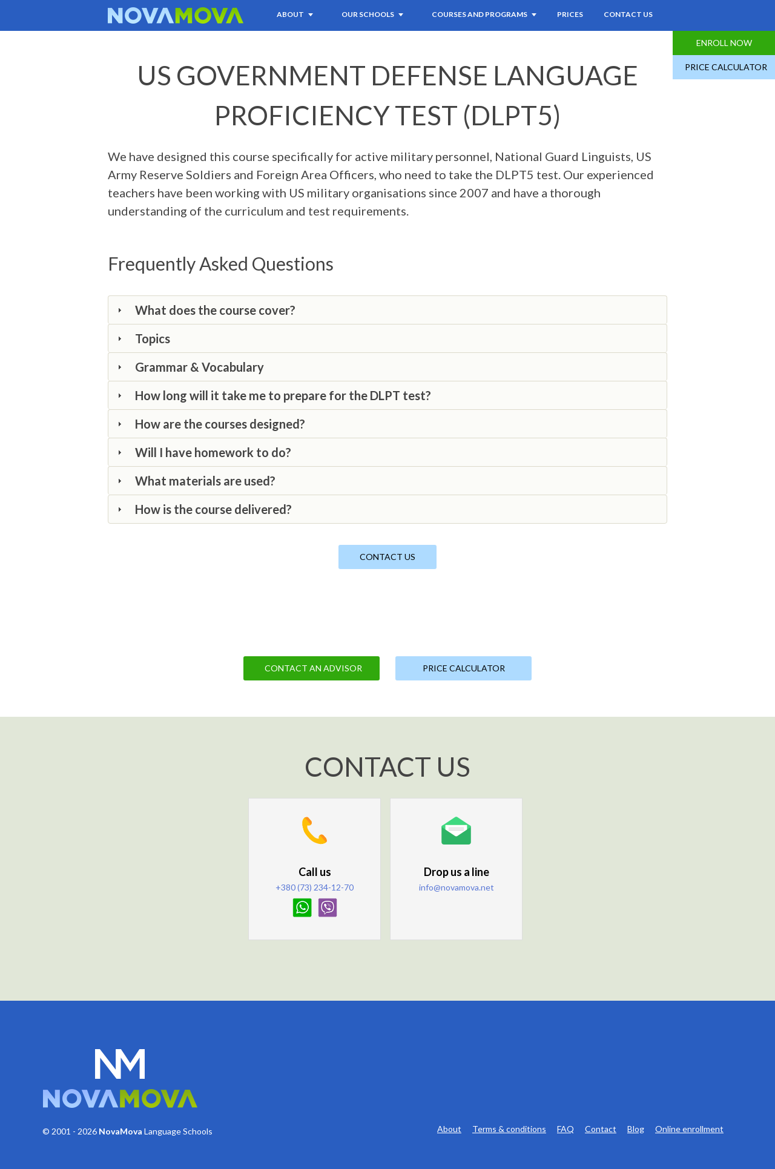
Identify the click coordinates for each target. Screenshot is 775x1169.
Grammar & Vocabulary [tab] (189, 367)
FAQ (565, 1129)
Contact (600, 1129)
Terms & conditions (509, 1129)
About (449, 1129)
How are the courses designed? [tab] (209, 424)
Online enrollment (689, 1129)
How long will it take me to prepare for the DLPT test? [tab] (272, 395)
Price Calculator (726, 67)
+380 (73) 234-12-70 (314, 887)
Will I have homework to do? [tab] (202, 452)
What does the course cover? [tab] (204, 310)
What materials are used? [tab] (194, 480)
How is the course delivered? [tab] (203, 509)
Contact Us (628, 14)
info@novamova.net (456, 887)
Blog (635, 1129)
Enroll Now (724, 43)
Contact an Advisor (313, 668)
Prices (570, 14)
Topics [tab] (142, 338)
